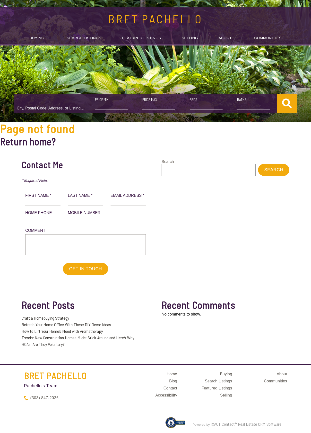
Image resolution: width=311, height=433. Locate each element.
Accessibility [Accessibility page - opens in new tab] (166, 395)
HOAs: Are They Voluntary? (43, 344)
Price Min (102, 99)
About (225, 38)
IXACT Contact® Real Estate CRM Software (246, 424)
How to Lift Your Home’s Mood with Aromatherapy (62, 331)
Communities (267, 38)
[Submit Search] (285, 103)
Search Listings (84, 38)
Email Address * (127, 195)
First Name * (38, 195)
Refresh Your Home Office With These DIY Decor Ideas (66, 324)
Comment (35, 230)
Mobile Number (84, 213)
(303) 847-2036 (44, 398)
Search (168, 162)
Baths (241, 99)
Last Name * (80, 195)
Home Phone (38, 213)
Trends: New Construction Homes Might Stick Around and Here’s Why (78, 337)
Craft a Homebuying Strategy (45, 318)
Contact (170, 388)
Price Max (149, 99)
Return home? (28, 141)
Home (172, 374)
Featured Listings (141, 38)
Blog (173, 381)
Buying (37, 38)
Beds (193, 99)
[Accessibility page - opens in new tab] (175, 424)
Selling (190, 38)
